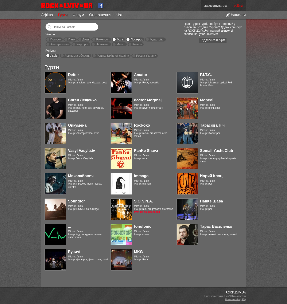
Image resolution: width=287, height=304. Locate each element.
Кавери (137, 44)
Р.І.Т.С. (206, 75)
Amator (140, 75)
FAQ (243, 299)
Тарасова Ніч (212, 125)
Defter (73, 75)
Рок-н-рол (102, 39)
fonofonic (142, 226)
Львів (53, 55)
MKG (138, 252)
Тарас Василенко (216, 226)
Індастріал (157, 39)
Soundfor (76, 201)
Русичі (74, 252)
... (69, 226)
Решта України (146, 55)
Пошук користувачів (214, 296)
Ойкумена (77, 125)
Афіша (47, 15)
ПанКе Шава (211, 201)
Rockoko (142, 125)
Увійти (238, 5)
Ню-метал (102, 44)
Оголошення (100, 15)
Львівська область (77, 55)
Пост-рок (137, 39)
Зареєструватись (215, 5)
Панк (71, 39)
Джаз (85, 39)
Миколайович (81, 176)
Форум (78, 15)
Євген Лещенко (82, 100)
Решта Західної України (113, 55)
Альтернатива (59, 44)
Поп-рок (55, 39)
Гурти (62, 15)
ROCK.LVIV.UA (236, 292)
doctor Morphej (148, 100)
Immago (141, 176)
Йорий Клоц (211, 176)
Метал (121, 44)
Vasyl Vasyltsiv (81, 151)
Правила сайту (232, 299)
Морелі (206, 100)
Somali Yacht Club (216, 151)
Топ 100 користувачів (235, 296)
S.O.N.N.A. (143, 201)
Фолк (120, 39)
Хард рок (82, 44)
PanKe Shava (146, 151)
